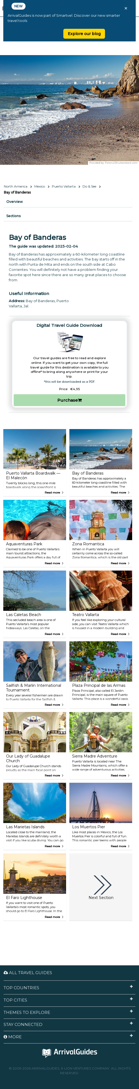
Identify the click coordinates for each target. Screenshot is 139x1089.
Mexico (39, 186)
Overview (14, 202)
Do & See (89, 186)
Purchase (69, 400)
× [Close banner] (125, 8)
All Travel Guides (28, 972)
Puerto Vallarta (64, 186)
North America (15, 186)
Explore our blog (84, 33)
